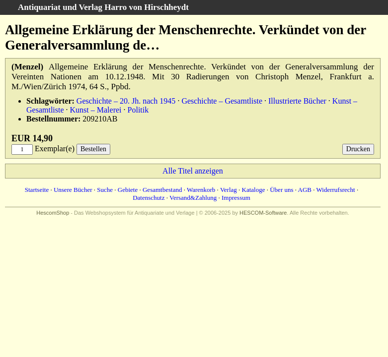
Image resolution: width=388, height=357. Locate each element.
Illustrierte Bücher (297, 101)
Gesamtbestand (162, 189)
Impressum (236, 197)
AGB (304, 189)
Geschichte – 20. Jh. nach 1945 (126, 101)
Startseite (37, 189)
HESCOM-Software (263, 213)
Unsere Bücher (73, 189)
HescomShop (52, 213)
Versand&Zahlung (193, 197)
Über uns (281, 189)
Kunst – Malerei (96, 110)
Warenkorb (201, 189)
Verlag (228, 189)
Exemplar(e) (55, 148)
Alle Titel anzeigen (192, 171)
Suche (105, 189)
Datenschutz (148, 197)
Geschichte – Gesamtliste (221, 101)
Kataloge (253, 189)
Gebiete (128, 189)
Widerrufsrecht (335, 189)
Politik (138, 110)
